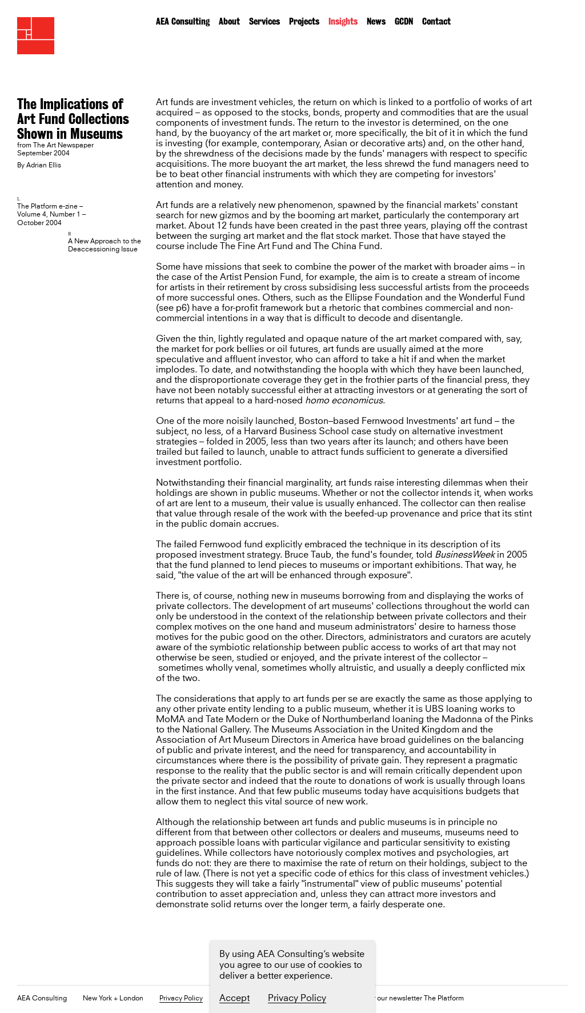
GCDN (404, 21)
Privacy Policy (181, 999)
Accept (234, 998)
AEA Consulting (183, 21)
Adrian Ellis (43, 165)
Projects (304, 21)
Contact (436, 21)
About (229, 21)
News (376, 21)
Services (264, 21)
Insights (343, 21)
